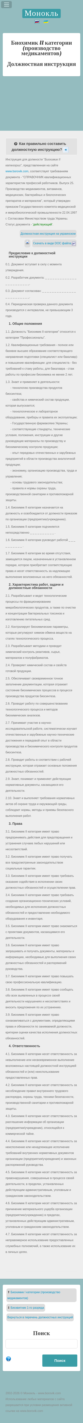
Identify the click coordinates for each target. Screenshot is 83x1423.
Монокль (41, 13)
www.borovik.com (17, 171)
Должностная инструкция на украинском (48, 233)
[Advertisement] (41, 100)
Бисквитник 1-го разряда (27, 1307)
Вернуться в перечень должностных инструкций (40, 1317)
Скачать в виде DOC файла (54, 243)
